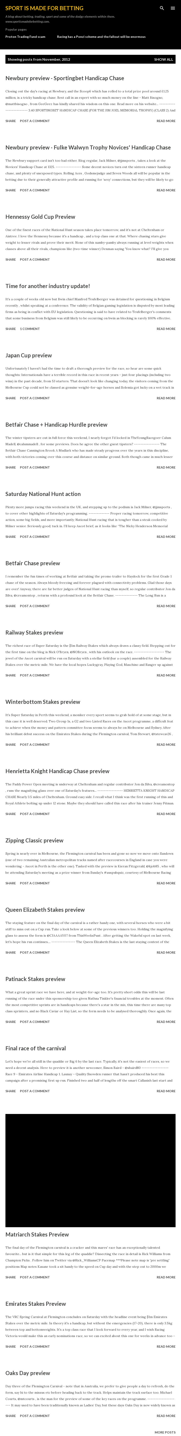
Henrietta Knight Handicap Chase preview (57, 771)
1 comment (30, 329)
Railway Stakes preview (34, 632)
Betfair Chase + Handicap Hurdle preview (56, 424)
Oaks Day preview (27, 1373)
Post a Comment (35, 121)
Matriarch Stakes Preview (37, 1234)
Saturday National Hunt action (43, 494)
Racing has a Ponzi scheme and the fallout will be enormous (101, 36)
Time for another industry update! (47, 286)
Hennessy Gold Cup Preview (40, 216)
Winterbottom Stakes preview (42, 701)
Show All (163, 59)
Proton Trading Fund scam (25, 36)
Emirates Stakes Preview (35, 1303)
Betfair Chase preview (32, 563)
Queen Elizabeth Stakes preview (45, 909)
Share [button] (10, 121)
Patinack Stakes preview (35, 979)
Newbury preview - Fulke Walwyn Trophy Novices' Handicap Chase (88, 147)
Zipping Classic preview (34, 840)
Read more (166, 121)
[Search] (162, 8)
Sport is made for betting (44, 8)
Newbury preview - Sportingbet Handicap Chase (64, 78)
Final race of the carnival (35, 1048)
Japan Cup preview (28, 355)
